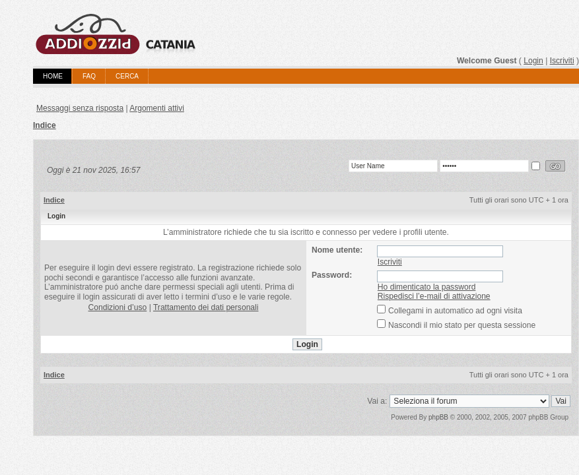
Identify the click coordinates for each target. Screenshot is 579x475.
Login (533, 60)
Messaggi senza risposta (79, 108)
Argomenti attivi (156, 108)
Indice (44, 125)
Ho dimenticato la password (427, 287)
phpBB (438, 417)
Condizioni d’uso (117, 307)
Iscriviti (562, 60)
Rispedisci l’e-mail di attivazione (434, 296)
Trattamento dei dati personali (206, 307)
